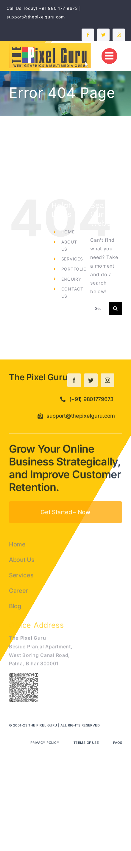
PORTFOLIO (74, 268)
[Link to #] (109, 56)
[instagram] (119, 35)
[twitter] (103, 35)
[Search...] (99, 308)
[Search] (115, 308)
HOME (68, 231)
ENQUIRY (71, 279)
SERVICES (72, 258)
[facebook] (88, 35)
